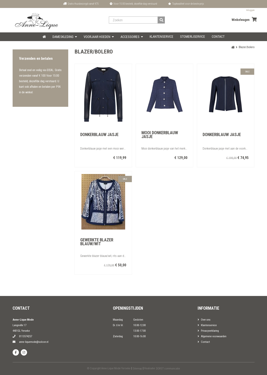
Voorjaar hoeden (97, 37)
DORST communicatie (168, 368)
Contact (218, 36)
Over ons (204, 319)
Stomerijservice (192, 36)
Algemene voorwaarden (212, 336)
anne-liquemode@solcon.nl (30, 342)
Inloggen (250, 10)
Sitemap (137, 368)
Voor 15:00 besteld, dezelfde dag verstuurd (133, 3)
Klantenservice (161, 36)
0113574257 (22, 336)
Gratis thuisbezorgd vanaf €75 (81, 3)
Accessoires (130, 37)
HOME (44, 36)
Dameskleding (62, 37)
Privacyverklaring (208, 330)
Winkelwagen (244, 19)
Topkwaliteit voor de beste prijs (186, 3)
